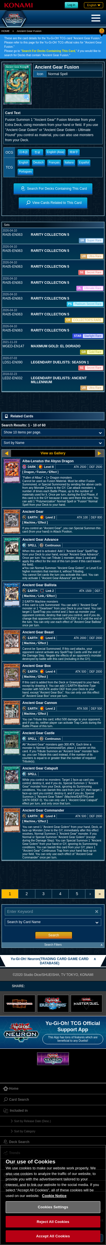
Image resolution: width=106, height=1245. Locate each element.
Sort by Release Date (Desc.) (32, 1121)
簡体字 (74, 152)
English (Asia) (55, 152)
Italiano (69, 162)
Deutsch (38, 162)
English (23, 162)
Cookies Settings (53, 1207)
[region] (53, 1195)
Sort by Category (24, 1131)
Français (54, 162)
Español (84, 162)
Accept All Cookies (53, 1236)
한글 (37, 152)
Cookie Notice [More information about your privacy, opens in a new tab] (54, 1196)
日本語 (23, 152)
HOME (5, 30)
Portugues (25, 171)
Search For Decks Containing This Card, (49, 51)
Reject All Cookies (53, 1222)
